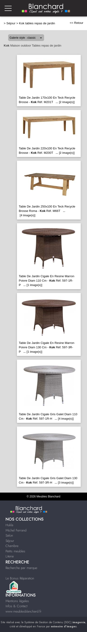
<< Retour (76, 23)
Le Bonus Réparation (20, 578)
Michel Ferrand (16, 530)
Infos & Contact (16, 606)
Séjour (11, 23)
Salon (9, 535)
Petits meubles (15, 551)
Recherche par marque (21, 567)
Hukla (9, 525)
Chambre (12, 545)
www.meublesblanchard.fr (24, 611)
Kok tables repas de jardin (37, 23)
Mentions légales (17, 601)
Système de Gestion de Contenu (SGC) (54, 622)
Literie (10, 556)
